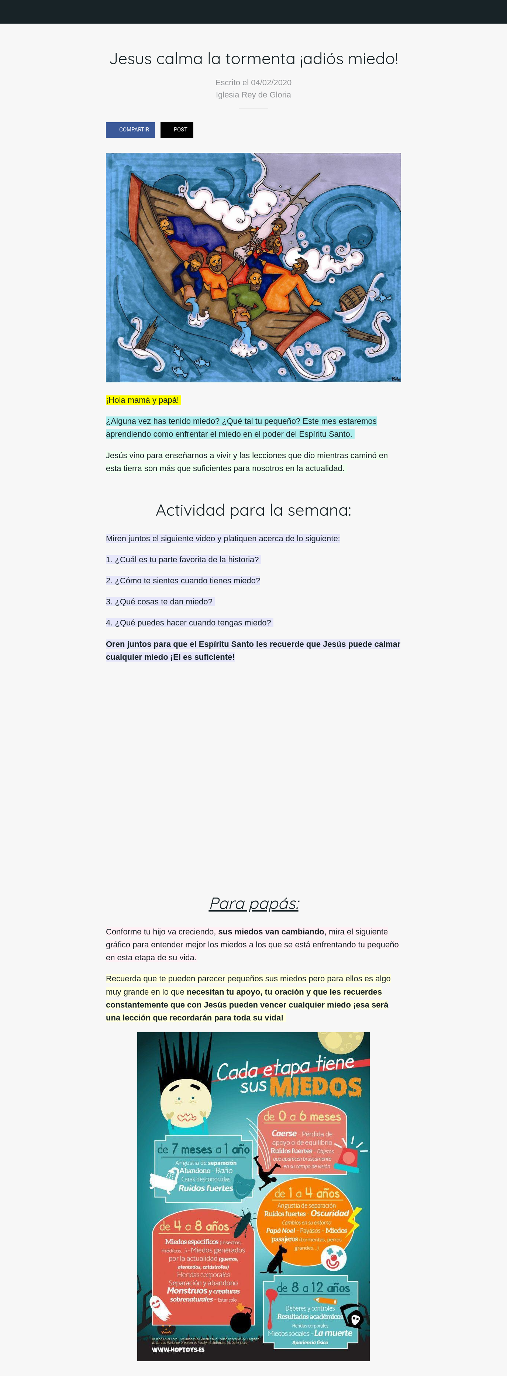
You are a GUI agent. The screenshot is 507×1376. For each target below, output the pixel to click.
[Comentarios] (392, 131)
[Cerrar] (11, 11)
